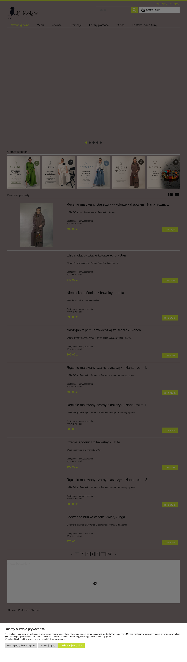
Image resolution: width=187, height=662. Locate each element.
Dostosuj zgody (48, 645)
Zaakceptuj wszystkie (71, 645)
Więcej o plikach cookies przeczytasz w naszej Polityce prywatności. (35, 639)
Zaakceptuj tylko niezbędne (21, 645)
